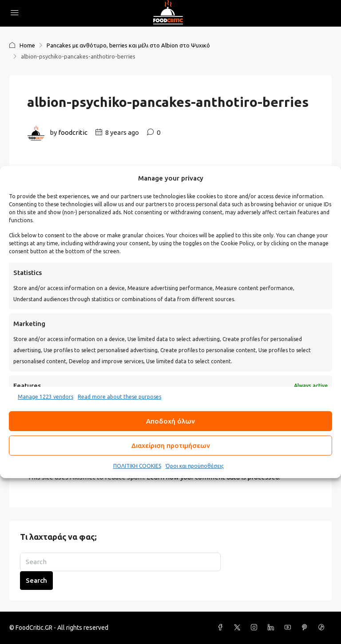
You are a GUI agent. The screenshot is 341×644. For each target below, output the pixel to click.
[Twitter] (239, 627)
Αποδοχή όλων (170, 421)
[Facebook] (222, 627)
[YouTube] (289, 627)
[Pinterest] (306, 627)
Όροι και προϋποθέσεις (195, 466)
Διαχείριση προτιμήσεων (170, 445)
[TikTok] (323, 627)
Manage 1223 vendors (45, 397)
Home (27, 45)
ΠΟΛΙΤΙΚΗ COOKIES (137, 466)
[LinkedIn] (273, 627)
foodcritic (72, 132)
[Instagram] (256, 627)
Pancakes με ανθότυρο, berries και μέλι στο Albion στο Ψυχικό (128, 45)
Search (36, 580)
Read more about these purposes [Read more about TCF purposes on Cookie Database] (119, 397)
